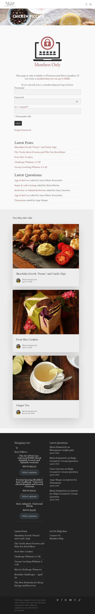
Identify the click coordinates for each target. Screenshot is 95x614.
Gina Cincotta (57, 469)
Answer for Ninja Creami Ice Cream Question (64, 494)
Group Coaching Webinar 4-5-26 (30, 167)
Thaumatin (20, 200)
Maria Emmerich (58, 447)
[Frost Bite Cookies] (46, 321)
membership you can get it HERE (53, 79)
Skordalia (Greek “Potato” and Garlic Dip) (35, 147)
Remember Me (22, 116)
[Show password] (77, 101)
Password (19, 97)
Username (19, 88)
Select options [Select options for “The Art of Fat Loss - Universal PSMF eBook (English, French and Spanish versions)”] (29, 472)
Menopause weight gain (62, 450)
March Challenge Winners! (28, 569)
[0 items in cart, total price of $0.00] (16, 448)
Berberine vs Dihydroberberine (30, 190)
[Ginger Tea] (46, 387)
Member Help (56, 538)
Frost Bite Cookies (23, 157)
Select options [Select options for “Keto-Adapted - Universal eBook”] (29, 516)
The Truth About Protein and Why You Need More (39, 152)
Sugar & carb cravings (25, 185)
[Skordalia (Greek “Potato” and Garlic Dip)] (46, 255)
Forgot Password (22, 130)
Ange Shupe (56, 480)
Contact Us (55, 535)
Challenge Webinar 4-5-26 (27, 162)
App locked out (22, 180)
